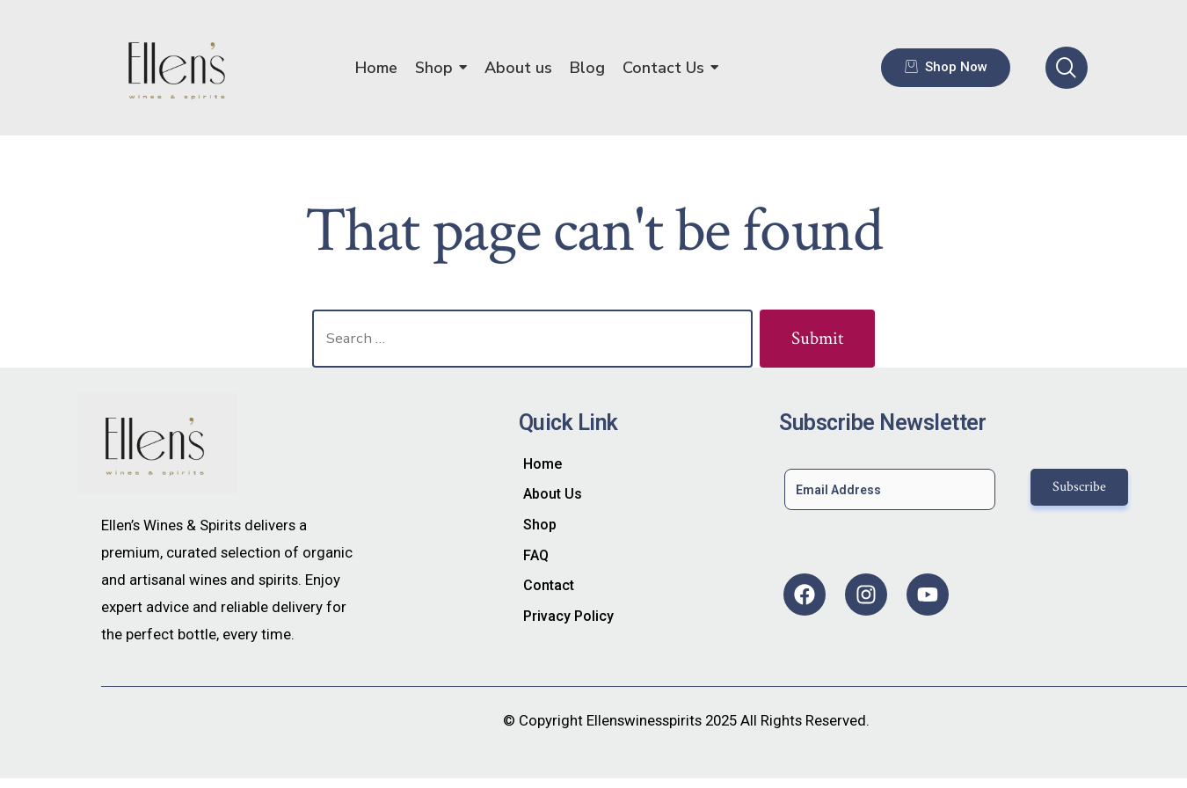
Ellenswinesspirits (644, 720)
